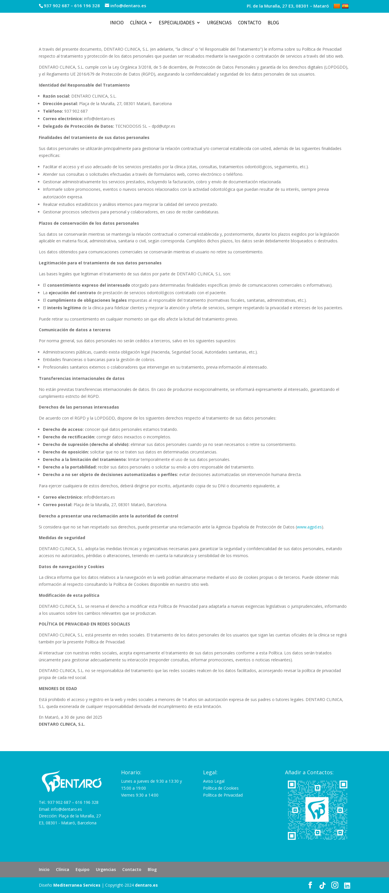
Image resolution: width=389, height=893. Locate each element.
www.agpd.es (309, 527)
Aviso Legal (213, 781)
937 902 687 (57, 5)
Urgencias (219, 23)
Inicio (117, 23)
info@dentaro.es (66, 809)
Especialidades (177, 23)
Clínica (138, 23)
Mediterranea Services (77, 885)
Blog (273, 23)
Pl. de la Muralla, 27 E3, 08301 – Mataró (288, 6)
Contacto (249, 23)
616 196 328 (87, 5)
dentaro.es (146, 885)
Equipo (83, 869)
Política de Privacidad (223, 795)
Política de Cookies (221, 788)
